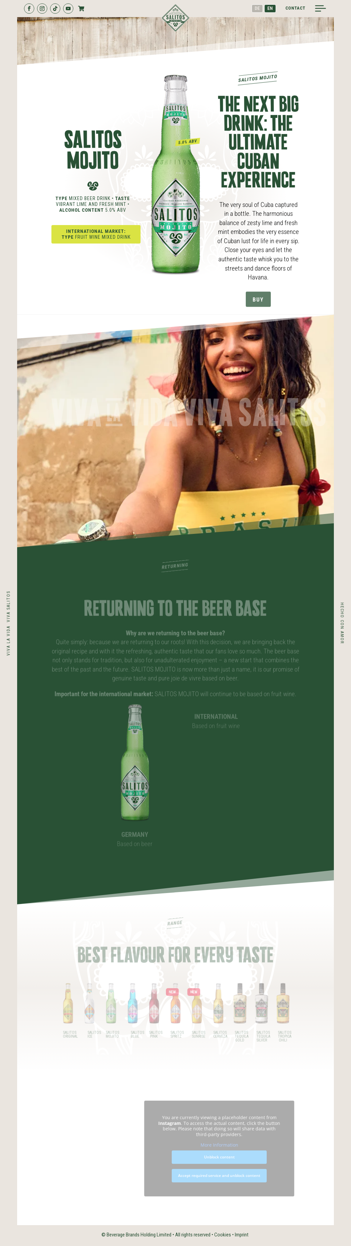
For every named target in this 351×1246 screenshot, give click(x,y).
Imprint (242, 1235)
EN (270, 8)
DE (257, 8)
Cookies (222, 1235)
